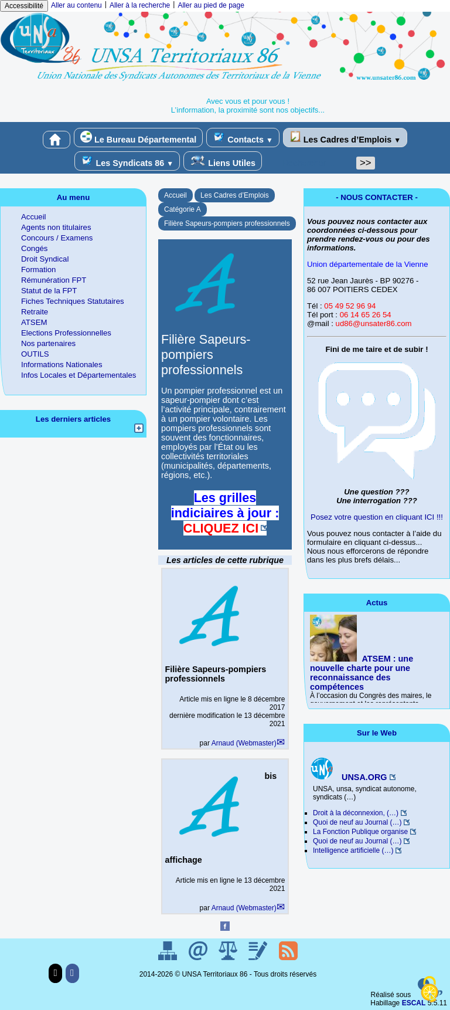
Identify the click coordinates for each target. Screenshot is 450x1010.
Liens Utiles (222, 161)
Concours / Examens (57, 237)
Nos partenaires (48, 343)
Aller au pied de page (211, 5)
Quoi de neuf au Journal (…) (357, 822)
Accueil (175, 195)
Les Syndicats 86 (127, 161)
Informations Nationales (62, 364)
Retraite (34, 311)
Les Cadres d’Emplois (345, 137)
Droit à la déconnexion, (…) (355, 813)
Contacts (242, 137)
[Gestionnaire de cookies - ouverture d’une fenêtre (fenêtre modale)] (429, 990)
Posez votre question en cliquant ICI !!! (377, 517)
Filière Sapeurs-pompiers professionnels (227, 223)
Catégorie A (182, 209)
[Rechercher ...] (309, 163)
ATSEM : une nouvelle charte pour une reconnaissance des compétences (361, 673)
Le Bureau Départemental (138, 137)
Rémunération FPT (53, 280)
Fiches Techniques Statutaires (72, 301)
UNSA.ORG (348, 777)
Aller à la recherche (140, 5)
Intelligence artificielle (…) (353, 850)
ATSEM (34, 322)
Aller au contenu (76, 5)
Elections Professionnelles (66, 332)
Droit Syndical (45, 259)
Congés (34, 248)
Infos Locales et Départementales (78, 375)
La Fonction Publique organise (360, 832)
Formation (38, 269)
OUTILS (35, 354)
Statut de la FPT (49, 290)
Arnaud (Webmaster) (244, 743)
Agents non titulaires (56, 227)
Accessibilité (24, 6)
